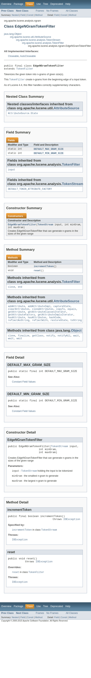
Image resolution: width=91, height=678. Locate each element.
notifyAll (64, 343)
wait (76, 343)
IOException (71, 531)
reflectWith (40, 327)
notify (50, 343)
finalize (23, 343)
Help (67, 4)
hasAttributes (37, 324)
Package (18, 4)
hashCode (54, 324)
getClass (38, 343)
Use (38, 4)
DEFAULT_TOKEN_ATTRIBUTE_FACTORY (30, 192)
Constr (30, 15)
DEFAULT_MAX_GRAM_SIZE (48, 151)
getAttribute (16, 317)
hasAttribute (16, 324)
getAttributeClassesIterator (47, 317)
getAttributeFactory (21, 320)
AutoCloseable (28, 56)
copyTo (60, 314)
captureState (61, 311)
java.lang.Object (12, 34)
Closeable (13, 56)
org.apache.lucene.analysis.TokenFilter (43, 43)
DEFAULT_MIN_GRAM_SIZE (48, 155)
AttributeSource (66, 109)
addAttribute (16, 311)
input (11, 172)
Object (76, 337)
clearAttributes (18, 314)
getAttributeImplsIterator (55, 320)
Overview (6, 4)
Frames (40, 10)
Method (38, 15)
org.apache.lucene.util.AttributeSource (30, 37)
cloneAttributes (42, 314)
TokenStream (72, 186)
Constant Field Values (24, 390)
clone (11, 343)
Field (22, 15)
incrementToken (44, 270)
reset (37, 274)
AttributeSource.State (23, 115)
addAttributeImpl (39, 311)
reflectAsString (18, 327)
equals (71, 314)
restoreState (58, 327)
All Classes (72, 10)
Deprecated (56, 4)
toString (76, 327)
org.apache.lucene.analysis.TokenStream (38, 40)
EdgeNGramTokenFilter (22, 228)
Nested (15, 15)
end (20, 291)
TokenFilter (24, 70)
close (11, 291)
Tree (45, 4)
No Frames (52, 10)
